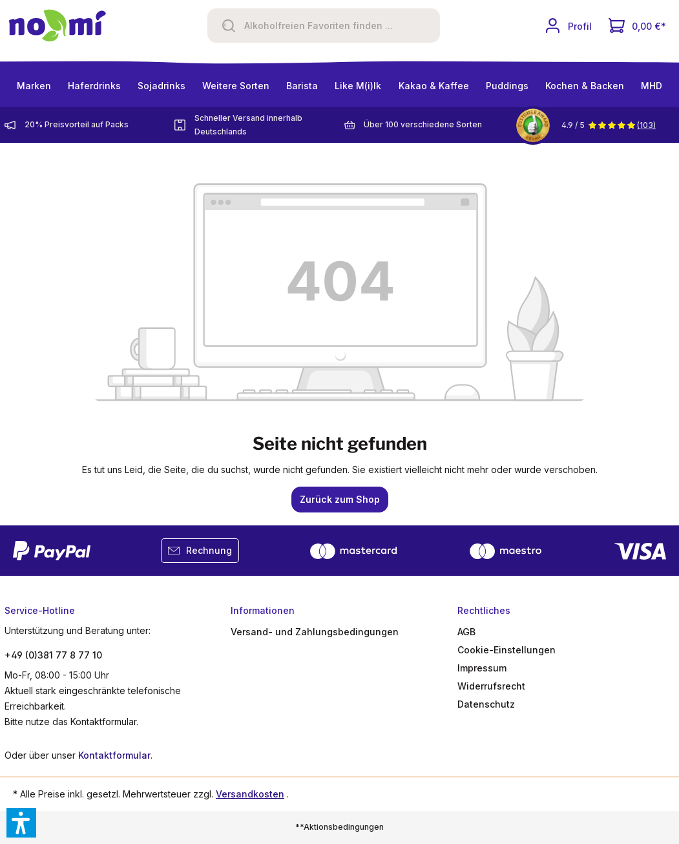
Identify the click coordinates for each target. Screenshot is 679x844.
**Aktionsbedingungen (339, 827)
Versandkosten (250, 793)
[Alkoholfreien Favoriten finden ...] (339, 26)
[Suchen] (224, 25)
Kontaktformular (114, 755)
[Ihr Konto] (568, 25)
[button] (21, 823)
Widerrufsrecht (491, 685)
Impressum (482, 667)
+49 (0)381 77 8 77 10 (53, 654)
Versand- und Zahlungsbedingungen (315, 631)
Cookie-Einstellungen (506, 649)
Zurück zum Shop (340, 499)
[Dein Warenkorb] (637, 25)
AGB (466, 631)
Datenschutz (486, 704)
